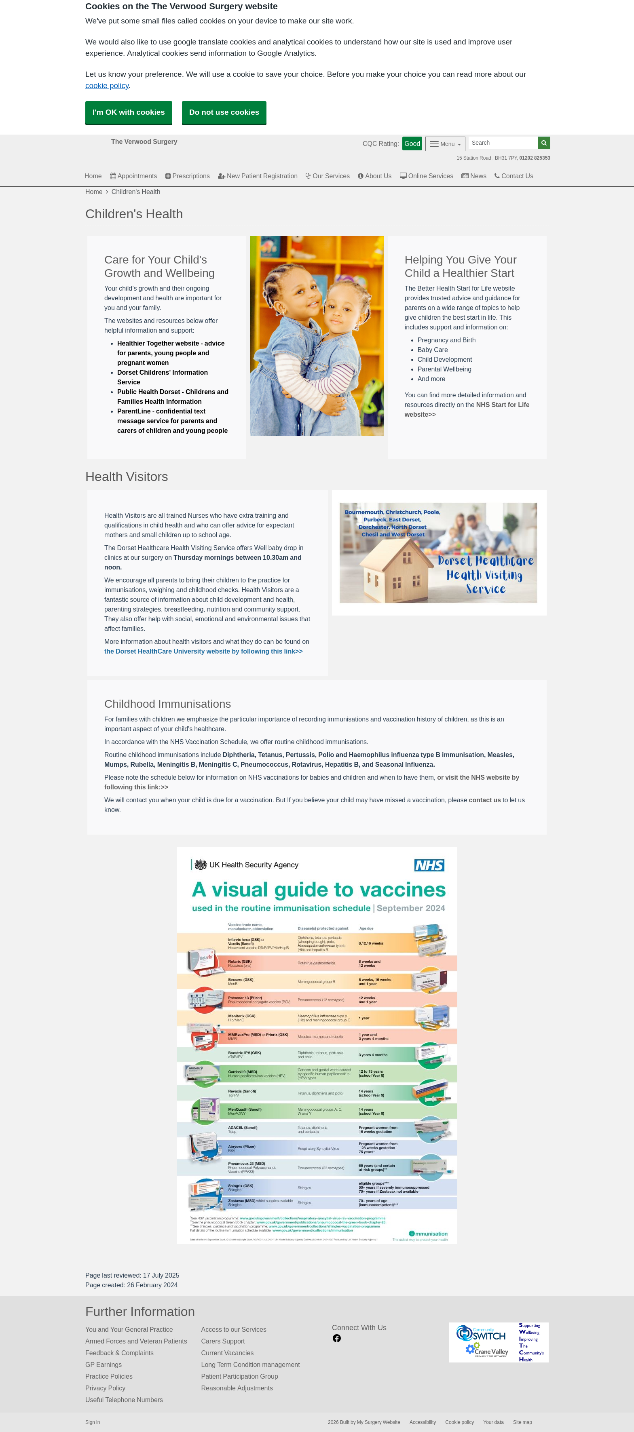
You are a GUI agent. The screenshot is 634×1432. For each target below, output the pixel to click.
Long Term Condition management (250, 1364)
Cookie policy (459, 1422)
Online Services (427, 176)
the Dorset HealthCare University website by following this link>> (203, 651)
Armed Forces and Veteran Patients (136, 1341)
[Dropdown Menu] (445, 144)
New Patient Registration (258, 176)
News (473, 176)
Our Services (328, 176)
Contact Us (514, 176)
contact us (485, 800)
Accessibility (423, 1422)
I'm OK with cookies (129, 112)
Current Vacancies (227, 1353)
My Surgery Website (378, 1422)
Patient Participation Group (239, 1376)
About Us (374, 176)
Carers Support (223, 1341)
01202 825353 (535, 158)
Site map (522, 1422)
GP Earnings (103, 1364)
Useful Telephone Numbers (124, 1399)
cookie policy (107, 85)
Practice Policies (109, 1376)
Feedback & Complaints (119, 1353)
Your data (493, 1422)
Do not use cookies (224, 112)
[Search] (503, 143)
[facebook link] (337, 1338)
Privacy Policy (105, 1388)
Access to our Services (233, 1329)
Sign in (92, 1422)
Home (94, 191)
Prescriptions (187, 176)
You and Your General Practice (129, 1329)
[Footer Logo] (499, 1342)
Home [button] (93, 176)
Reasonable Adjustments (237, 1388)
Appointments (133, 176)
